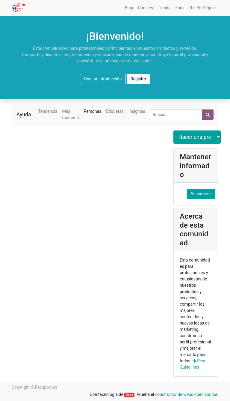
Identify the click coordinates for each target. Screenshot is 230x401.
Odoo (129, 395)
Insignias (136, 111)
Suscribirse (201, 193)
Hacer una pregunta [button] (194, 137)
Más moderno (70, 114)
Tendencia (47, 111)
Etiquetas (114, 111)
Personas (93, 111)
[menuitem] (129, 7)
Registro (138, 78)
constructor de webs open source (186, 394)
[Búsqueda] (208, 114)
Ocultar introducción (103, 78)
